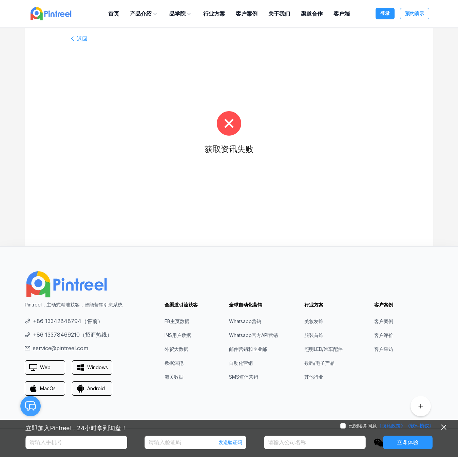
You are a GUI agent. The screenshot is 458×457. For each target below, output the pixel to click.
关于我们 (279, 13)
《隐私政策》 (391, 426)
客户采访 (383, 349)
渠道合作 (312, 13)
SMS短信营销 (243, 377)
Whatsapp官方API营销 (253, 335)
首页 (113, 13)
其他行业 (313, 377)
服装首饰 (313, 335)
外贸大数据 (176, 349)
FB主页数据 (177, 321)
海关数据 (174, 377)
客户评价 (383, 335)
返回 (79, 38)
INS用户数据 (178, 335)
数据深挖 (174, 363)
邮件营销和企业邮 (248, 349)
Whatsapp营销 (245, 321)
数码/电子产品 (319, 363)
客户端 (341, 13)
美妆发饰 (313, 321)
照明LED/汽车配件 (323, 349)
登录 (385, 13)
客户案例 (246, 13)
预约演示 (414, 13)
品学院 (180, 13)
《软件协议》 (419, 426)
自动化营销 (241, 363)
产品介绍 (144, 13)
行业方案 (214, 13)
